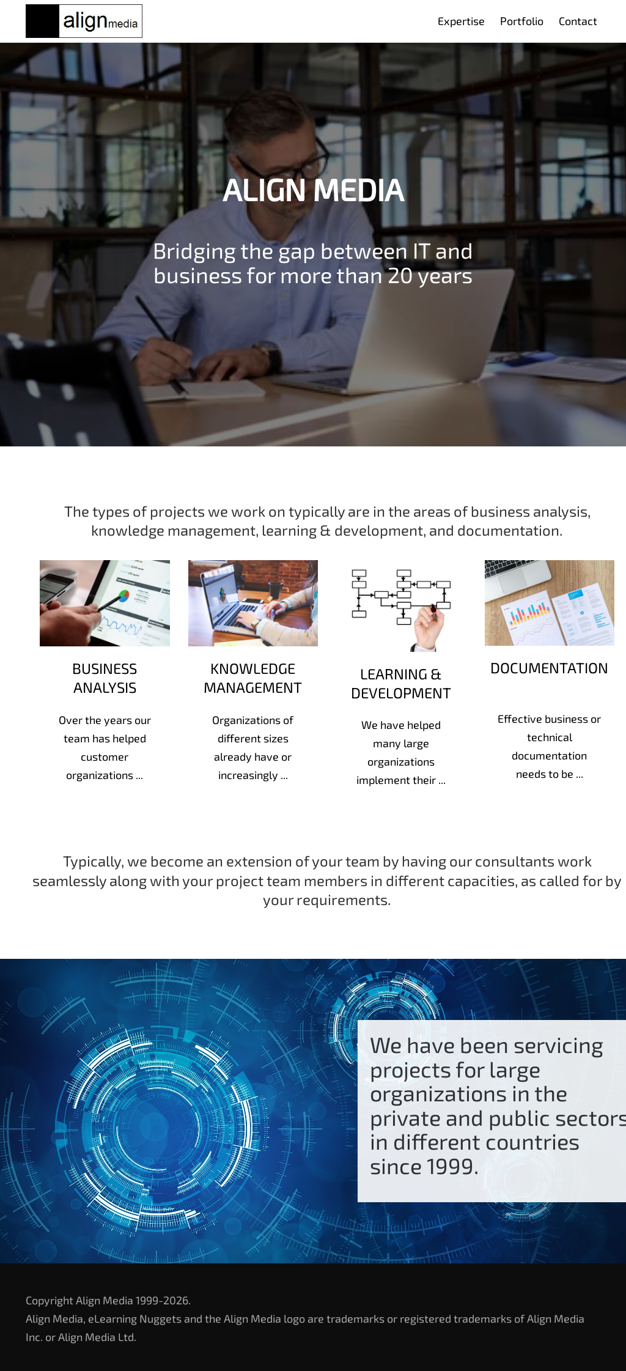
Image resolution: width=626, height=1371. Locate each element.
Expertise (461, 21)
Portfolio (521, 21)
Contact (578, 21)
